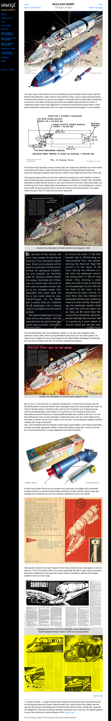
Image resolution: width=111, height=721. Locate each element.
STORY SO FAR (7, 18)
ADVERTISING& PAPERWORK (7, 53)
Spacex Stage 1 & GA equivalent (7, 33)
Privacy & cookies (7, 70)
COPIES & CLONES (8, 49)
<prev (26, 4)
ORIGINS (4, 29)
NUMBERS (5, 57)
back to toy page (96, 8)
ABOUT (4, 14)
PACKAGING (5, 25)
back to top (98, 696)
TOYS (3, 22)
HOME (3, 61)
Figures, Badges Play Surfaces (7, 44)
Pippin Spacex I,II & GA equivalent (8, 39)
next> (100, 4)
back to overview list (32, 8)
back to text (69, 712)
